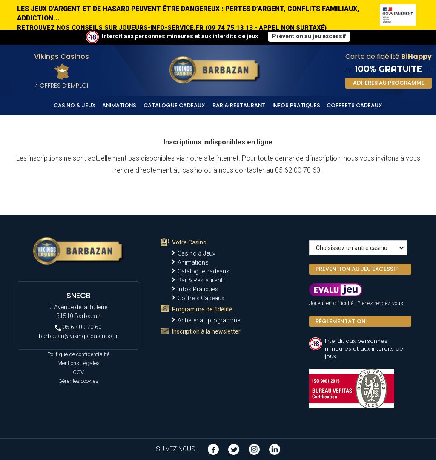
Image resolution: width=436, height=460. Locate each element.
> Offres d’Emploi (61, 85)
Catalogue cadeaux (174, 105)
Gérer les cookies (78, 381)
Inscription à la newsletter (206, 331)
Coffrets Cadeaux (354, 105)
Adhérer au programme (209, 320)
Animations (119, 105)
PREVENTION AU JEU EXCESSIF (357, 269)
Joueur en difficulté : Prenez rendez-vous (356, 303)
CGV (78, 372)
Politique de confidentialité (78, 354)
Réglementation (341, 321)
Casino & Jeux (75, 105)
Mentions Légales (78, 363)
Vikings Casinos (61, 56)
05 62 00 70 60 (78, 327)
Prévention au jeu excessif (309, 36)
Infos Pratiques (296, 105)
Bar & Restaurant (238, 105)
